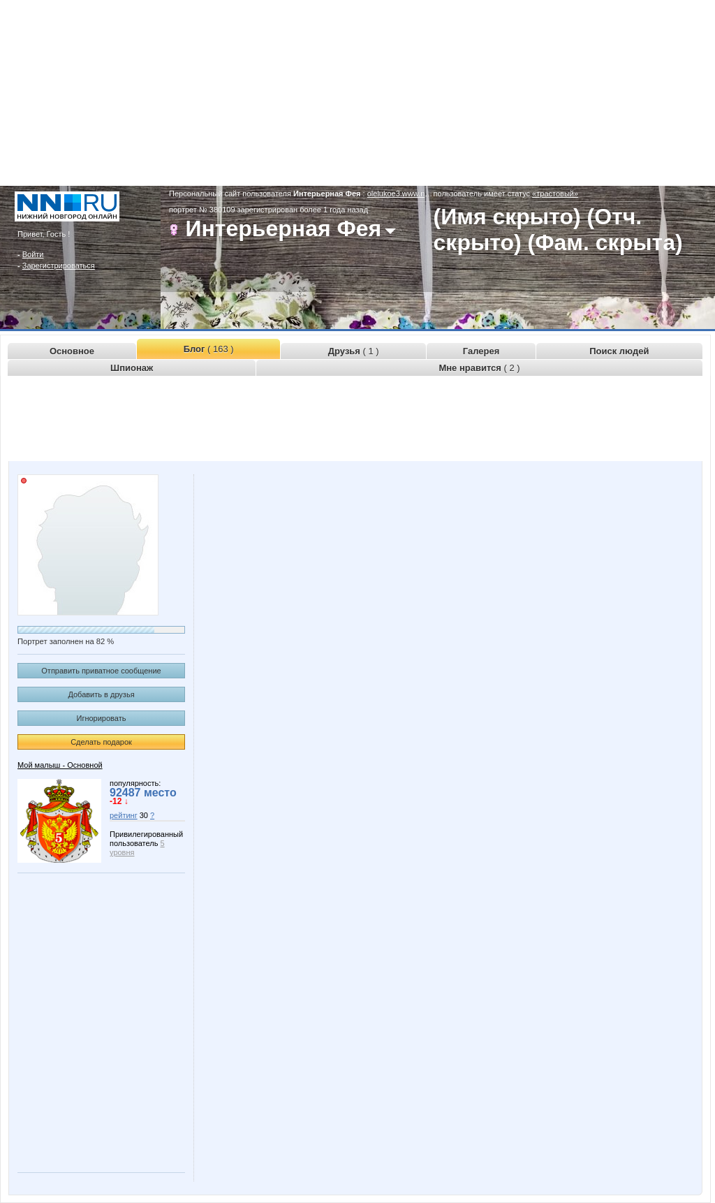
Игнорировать (101, 718)
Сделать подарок (101, 742)
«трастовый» (555, 193)
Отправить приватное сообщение (101, 670)
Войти (33, 254)
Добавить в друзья (101, 694)
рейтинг (124, 815)
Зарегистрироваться (58, 265)
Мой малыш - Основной (60, 765)
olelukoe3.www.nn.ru (402, 193)
